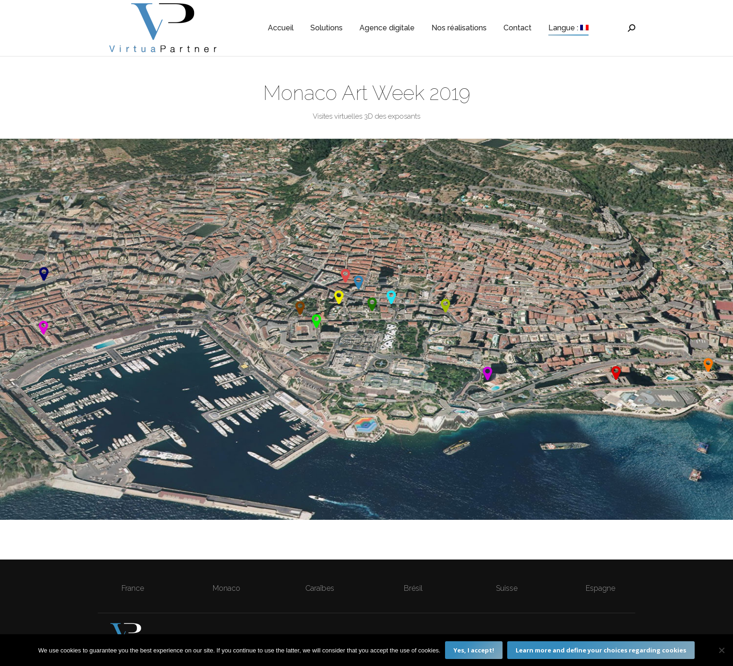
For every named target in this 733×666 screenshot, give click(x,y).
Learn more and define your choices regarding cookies (601, 650)
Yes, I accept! (473, 650)
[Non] (721, 650)
